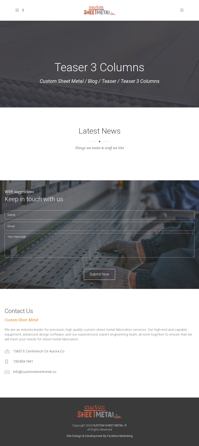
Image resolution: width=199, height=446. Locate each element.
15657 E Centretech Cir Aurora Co (39, 351)
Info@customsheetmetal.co (34, 372)
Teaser (109, 81)
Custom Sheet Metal (62, 81)
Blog (92, 81)
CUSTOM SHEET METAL (108, 425)
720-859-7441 (23, 361)
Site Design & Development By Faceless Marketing (100, 436)
